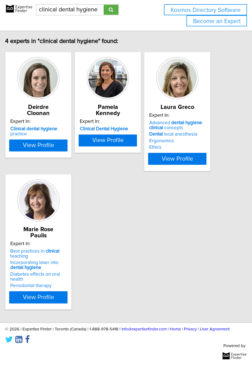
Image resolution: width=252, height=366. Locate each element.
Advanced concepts (192, 131)
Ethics (172, 153)
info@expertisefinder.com (144, 345)
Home (175, 345)
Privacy (190, 345)
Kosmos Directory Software (206, 10)
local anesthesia (190, 140)
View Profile (55, 175)
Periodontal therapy (47, 301)
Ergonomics (178, 147)
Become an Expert (217, 21)
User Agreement (214, 345)
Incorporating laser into (51, 281)
